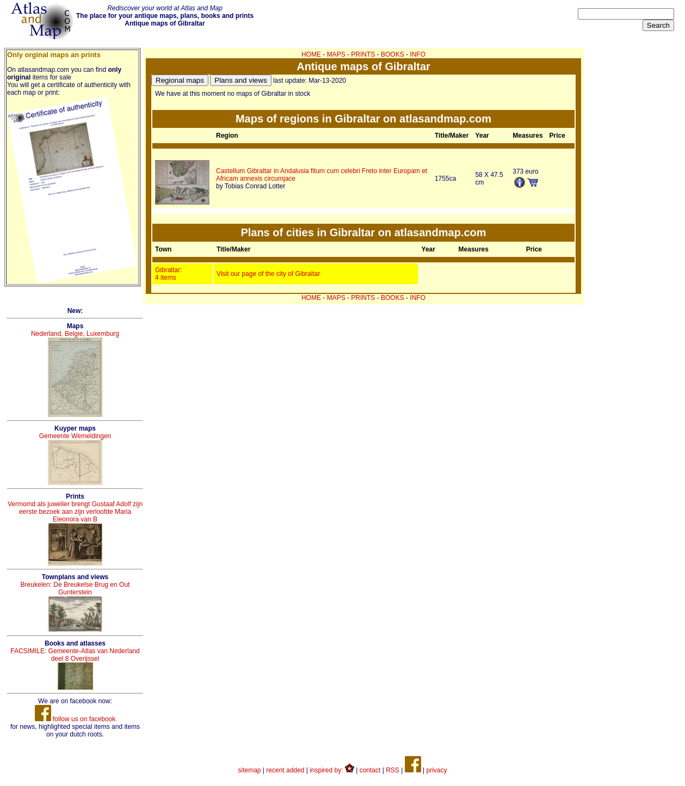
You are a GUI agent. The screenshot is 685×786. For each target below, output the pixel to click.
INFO (417, 54)
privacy (436, 770)
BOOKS (392, 54)
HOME (311, 54)
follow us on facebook (75, 719)
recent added (285, 770)
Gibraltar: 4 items (168, 273)
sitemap (249, 770)
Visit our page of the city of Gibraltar (268, 274)
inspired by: (332, 770)
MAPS (336, 54)
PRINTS (363, 54)
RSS (392, 770)
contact (370, 770)
